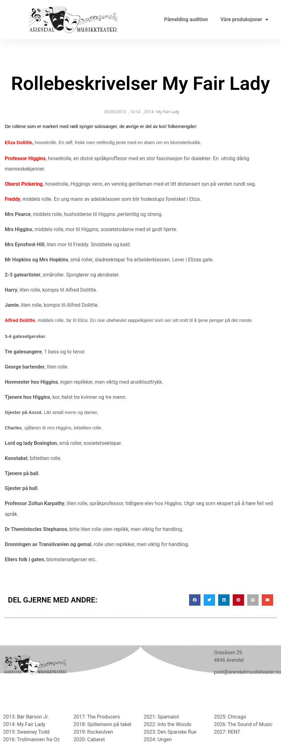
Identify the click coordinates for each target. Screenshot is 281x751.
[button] (194, 600)
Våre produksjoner (244, 19)
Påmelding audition (186, 19)
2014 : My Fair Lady (161, 111)
